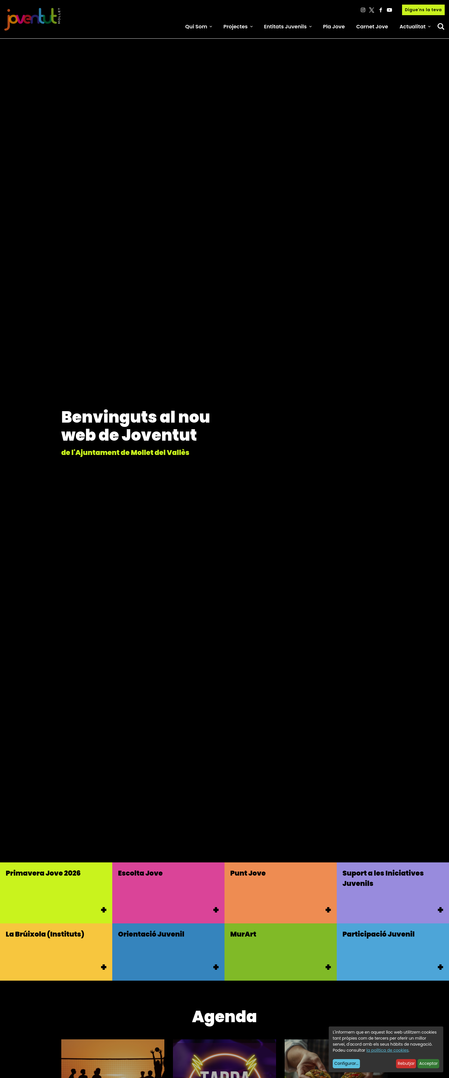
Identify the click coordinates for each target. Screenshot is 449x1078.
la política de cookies (388, 1050)
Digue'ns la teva (423, 10)
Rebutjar (406, 1063)
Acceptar (428, 1063)
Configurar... (346, 1063)
